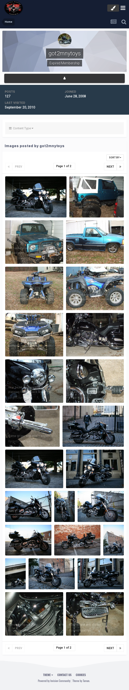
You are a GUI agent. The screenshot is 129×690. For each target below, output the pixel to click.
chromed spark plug (22, 624)
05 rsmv (112, 535)
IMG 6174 (14, 511)
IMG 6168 (14, 545)
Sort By (115, 157)
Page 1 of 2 (64, 166)
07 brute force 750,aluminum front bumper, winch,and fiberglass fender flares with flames (32, 345)
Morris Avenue (42, 578)
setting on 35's (82, 206)
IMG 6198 (72, 436)
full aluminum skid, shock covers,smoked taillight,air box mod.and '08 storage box (30, 299)
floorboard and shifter (85, 624)
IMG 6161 (64, 545)
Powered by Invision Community (54, 681)
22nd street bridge (13, 569)
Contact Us (64, 675)
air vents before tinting (85, 392)
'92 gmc (74, 253)
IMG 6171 (87, 511)
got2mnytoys (21, 212)
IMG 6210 (14, 477)
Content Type (21, 128)
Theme (48, 675)
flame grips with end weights (29, 436)
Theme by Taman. (81, 681)
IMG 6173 (64, 501)
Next (110, 166)
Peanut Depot (90, 578)
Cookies (81, 675)
